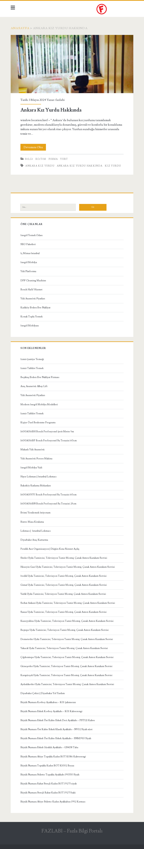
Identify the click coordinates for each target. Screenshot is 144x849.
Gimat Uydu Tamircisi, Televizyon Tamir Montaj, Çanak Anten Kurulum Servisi (63, 584)
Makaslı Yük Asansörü (32, 449)
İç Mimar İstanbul (30, 253)
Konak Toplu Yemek (31, 316)
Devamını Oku (35, 147)
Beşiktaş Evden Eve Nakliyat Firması (39, 377)
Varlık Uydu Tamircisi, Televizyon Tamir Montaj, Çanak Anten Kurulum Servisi (63, 593)
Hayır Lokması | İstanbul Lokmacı (38, 476)
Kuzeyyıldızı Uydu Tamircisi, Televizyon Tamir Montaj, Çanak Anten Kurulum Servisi (66, 621)
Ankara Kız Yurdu (39, 165)
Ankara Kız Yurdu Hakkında (72, 64)
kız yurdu (113, 165)
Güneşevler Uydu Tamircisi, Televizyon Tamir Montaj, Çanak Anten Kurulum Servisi (66, 666)
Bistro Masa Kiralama (32, 521)
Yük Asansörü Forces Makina (36, 458)
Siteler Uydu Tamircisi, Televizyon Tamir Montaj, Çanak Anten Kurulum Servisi (63, 557)
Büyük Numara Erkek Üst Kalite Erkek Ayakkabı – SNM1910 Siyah (55, 738)
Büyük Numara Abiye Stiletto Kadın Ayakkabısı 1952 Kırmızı (52, 801)
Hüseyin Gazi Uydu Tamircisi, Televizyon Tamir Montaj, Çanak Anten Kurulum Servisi (67, 566)
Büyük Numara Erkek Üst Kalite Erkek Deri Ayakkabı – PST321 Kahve (57, 720)
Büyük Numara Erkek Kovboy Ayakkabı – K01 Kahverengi (51, 711)
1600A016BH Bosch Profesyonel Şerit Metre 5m (47, 431)
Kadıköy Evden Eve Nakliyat (35, 307)
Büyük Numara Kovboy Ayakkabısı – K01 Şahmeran (48, 702)
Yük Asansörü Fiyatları (32, 298)
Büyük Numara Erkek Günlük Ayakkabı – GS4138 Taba (49, 747)
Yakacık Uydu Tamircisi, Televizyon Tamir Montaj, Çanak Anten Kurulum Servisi (64, 648)
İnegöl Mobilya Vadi (31, 467)
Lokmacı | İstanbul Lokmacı (35, 530)
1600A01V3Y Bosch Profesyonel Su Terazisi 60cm (48, 494)
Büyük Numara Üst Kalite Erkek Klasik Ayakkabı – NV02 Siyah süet (56, 729)
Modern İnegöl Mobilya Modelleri (39, 404)
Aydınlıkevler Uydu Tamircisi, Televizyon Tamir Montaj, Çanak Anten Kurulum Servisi (67, 684)
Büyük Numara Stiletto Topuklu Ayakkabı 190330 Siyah (49, 774)
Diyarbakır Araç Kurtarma (34, 539)
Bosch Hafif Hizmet (31, 289)
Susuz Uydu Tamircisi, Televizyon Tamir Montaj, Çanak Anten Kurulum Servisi (63, 612)
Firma (53, 159)
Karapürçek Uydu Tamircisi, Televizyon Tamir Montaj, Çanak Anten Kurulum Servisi (66, 675)
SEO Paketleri (28, 244)
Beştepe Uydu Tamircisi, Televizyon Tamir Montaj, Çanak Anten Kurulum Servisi (64, 630)
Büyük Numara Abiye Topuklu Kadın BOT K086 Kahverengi (53, 756)
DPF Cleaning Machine (33, 280)
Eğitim (40, 159)
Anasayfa (20, 28)
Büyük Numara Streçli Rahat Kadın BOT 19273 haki (48, 792)
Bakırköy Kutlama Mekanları (35, 485)
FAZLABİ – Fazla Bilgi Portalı (72, 831)
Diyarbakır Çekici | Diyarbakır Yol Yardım (42, 693)
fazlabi (60, 100)
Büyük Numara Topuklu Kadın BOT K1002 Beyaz (47, 765)
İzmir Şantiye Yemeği (32, 359)
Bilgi (29, 159)
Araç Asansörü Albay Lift (33, 386)
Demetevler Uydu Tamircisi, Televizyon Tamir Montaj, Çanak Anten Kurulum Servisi (66, 639)
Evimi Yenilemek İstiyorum (35, 512)
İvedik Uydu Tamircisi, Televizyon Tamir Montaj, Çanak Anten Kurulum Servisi (63, 575)
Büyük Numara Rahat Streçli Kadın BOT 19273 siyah (48, 783)
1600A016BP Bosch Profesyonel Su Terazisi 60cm (48, 440)
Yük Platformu (28, 271)
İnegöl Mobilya (28, 262)
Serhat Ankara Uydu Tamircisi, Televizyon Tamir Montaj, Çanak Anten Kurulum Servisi (67, 602)
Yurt (64, 159)
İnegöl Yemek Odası (31, 235)
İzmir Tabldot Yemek (31, 368)
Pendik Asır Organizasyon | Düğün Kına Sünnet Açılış (49, 548)
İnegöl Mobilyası (29, 325)
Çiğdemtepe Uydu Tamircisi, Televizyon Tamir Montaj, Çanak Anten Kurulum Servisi (66, 657)
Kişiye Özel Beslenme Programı (38, 422)
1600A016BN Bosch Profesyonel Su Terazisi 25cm (48, 503)
